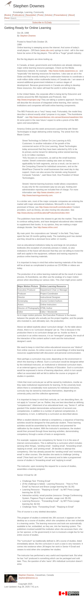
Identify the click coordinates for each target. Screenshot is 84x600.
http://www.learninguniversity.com (37, 195)
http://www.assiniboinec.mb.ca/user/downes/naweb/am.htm (56, 117)
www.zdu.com (47, 50)
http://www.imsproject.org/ (29, 100)
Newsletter (31, 15)
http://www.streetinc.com (48, 192)
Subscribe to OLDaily (42, 22)
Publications (18, 15)
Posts (40, 15)
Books (8, 15)
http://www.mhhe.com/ (48, 227)
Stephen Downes (28, 36)
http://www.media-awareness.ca (63, 71)
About (71, 15)
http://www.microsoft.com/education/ (55, 207)
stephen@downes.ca (28, 578)
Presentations (60, 15)
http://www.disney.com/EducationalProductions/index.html (43, 213)
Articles (48, 15)
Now (7, 18)
